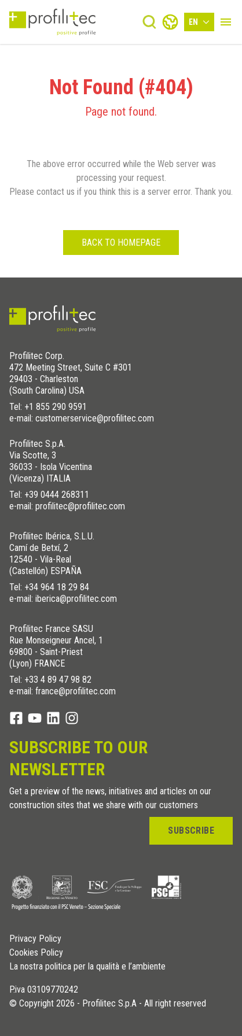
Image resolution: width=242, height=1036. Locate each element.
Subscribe (191, 830)
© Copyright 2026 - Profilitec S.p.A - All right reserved (107, 1003)
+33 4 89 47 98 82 (57, 679)
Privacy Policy (35, 939)
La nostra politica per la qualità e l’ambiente (87, 966)
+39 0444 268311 (56, 494)
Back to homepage (121, 242)
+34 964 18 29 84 (56, 587)
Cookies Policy (36, 952)
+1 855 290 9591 (55, 406)
